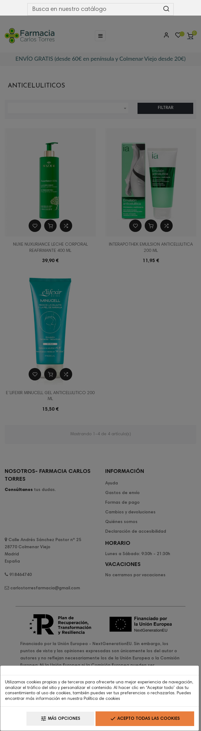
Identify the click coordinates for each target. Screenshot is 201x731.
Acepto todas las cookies (145, 719)
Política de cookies (102, 699)
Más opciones (60, 719)
